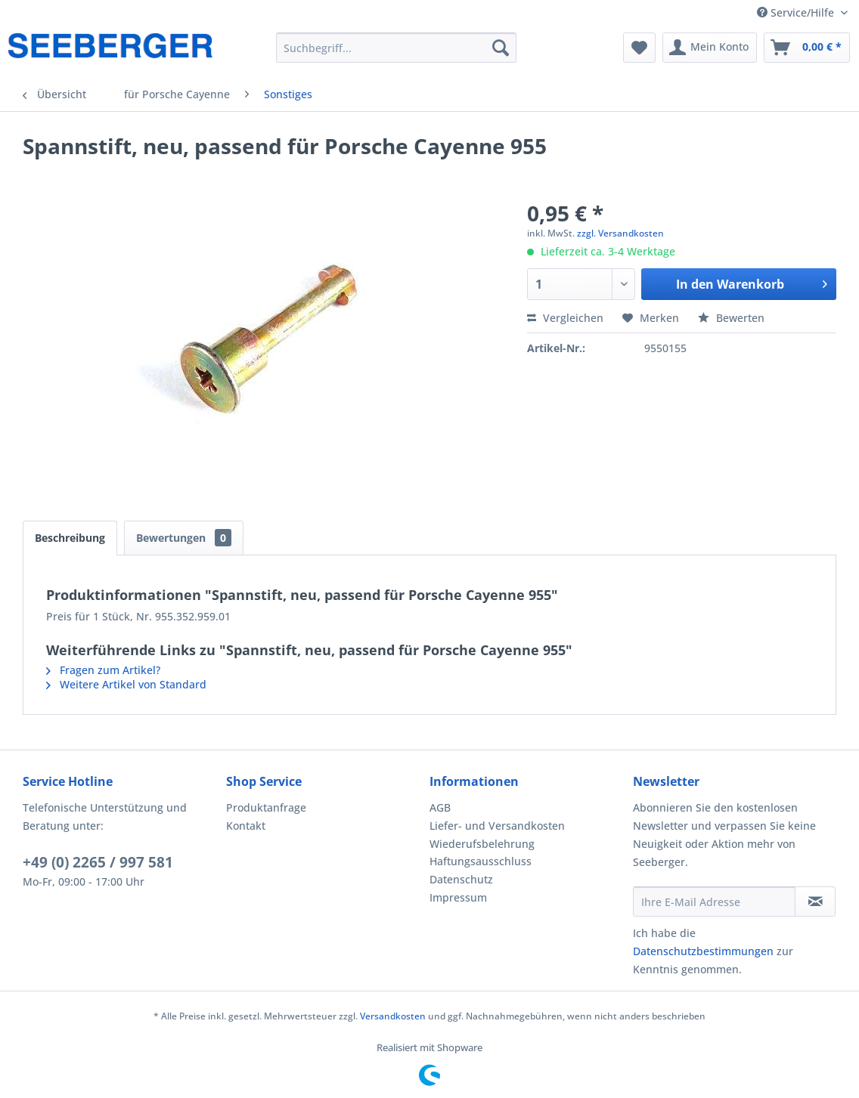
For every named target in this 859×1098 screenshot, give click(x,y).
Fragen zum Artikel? (103, 670)
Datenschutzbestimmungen (703, 951)
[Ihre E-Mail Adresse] (714, 901)
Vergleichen (565, 318)
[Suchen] (500, 47)
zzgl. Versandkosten (620, 233)
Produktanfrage (266, 807)
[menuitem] (396, 47)
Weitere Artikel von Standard (126, 684)
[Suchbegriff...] (396, 47)
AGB (440, 807)
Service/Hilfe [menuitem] (797, 12)
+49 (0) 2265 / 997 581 (98, 862)
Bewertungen (183, 537)
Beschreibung (70, 537)
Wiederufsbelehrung (482, 844)
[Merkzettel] (639, 47)
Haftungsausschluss (481, 861)
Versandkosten (393, 1016)
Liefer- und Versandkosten (497, 825)
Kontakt (245, 825)
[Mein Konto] (709, 47)
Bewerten (731, 318)
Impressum (458, 897)
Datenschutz (461, 879)
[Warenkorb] (807, 47)
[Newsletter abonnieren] (815, 901)
